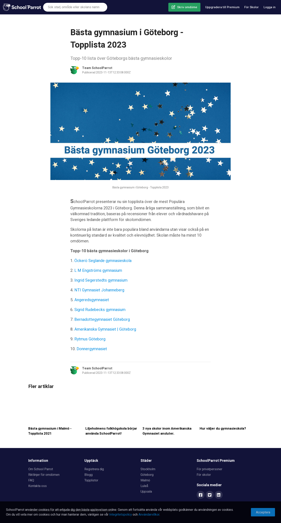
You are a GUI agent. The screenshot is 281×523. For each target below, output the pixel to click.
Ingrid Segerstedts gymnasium (100, 280)
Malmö (145, 480)
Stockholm (147, 469)
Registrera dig (94, 469)
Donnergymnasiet (92, 349)
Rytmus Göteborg (89, 339)
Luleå (144, 486)
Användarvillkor (148, 514)
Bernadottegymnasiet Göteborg (102, 319)
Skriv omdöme (187, 7)
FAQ (31, 480)
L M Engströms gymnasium (98, 270)
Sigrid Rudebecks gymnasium (99, 310)
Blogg (88, 474)
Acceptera (263, 512)
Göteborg (147, 474)
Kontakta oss (37, 486)
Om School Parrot (40, 469)
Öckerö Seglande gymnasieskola (102, 261)
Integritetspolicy (120, 514)
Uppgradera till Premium (222, 7)
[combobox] (75, 7)
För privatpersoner (209, 469)
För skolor (204, 474)
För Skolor (251, 7)
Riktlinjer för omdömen (44, 474)
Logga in (270, 7)
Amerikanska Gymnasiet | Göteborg (105, 329)
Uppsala (146, 491)
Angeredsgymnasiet (91, 300)
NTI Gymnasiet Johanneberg (99, 290)
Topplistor (91, 480)
